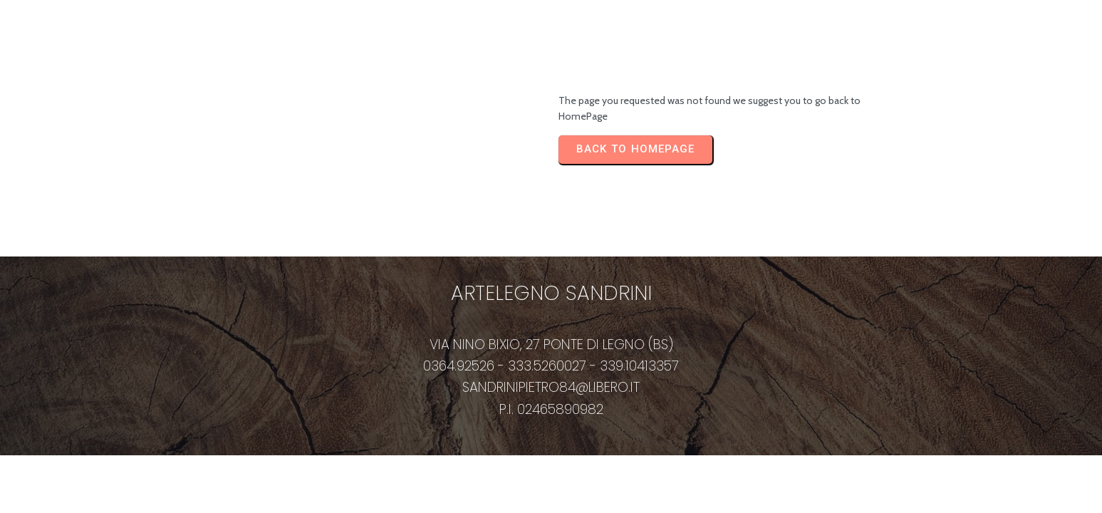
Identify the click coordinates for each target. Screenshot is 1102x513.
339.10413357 (639, 365)
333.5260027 (547, 365)
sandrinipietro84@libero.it (551, 387)
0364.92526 (458, 365)
